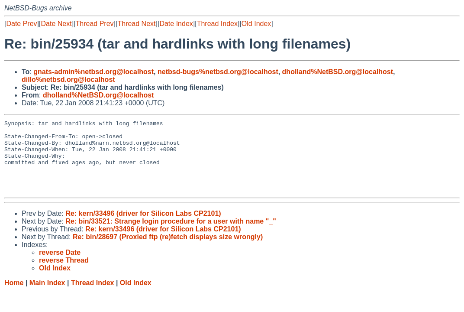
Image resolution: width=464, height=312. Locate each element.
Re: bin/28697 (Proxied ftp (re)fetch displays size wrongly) (168, 251)
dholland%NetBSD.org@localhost (337, 71)
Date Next (56, 23)
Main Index (47, 297)
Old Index (256, 23)
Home (13, 297)
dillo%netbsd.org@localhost (68, 79)
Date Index (176, 23)
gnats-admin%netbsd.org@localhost (93, 71)
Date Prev (21, 23)
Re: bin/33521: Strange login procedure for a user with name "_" (170, 235)
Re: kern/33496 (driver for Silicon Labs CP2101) (143, 227)
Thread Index (217, 23)
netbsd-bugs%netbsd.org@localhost (218, 71)
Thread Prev (95, 23)
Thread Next (136, 23)
